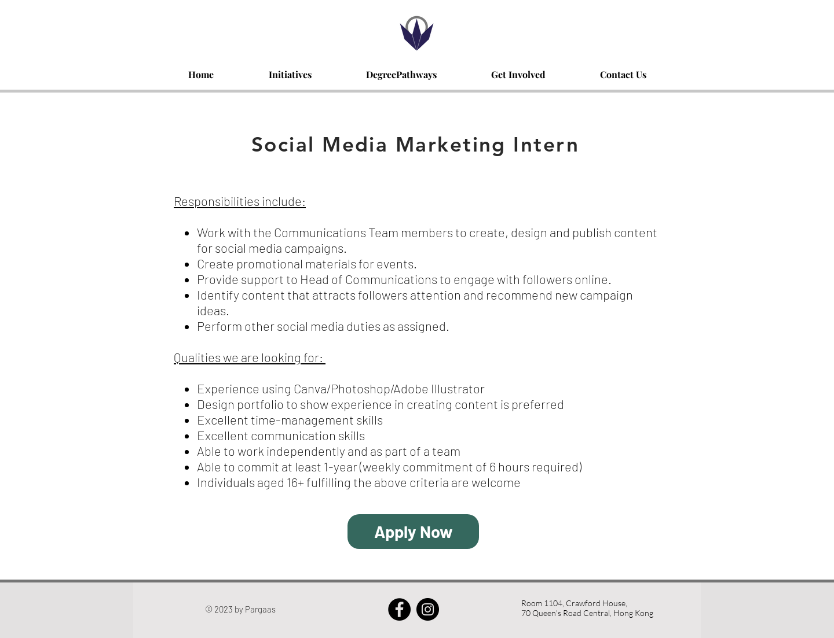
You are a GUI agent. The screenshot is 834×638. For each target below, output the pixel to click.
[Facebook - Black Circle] (399, 609)
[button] (290, 69)
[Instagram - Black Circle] (427, 609)
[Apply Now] (413, 531)
